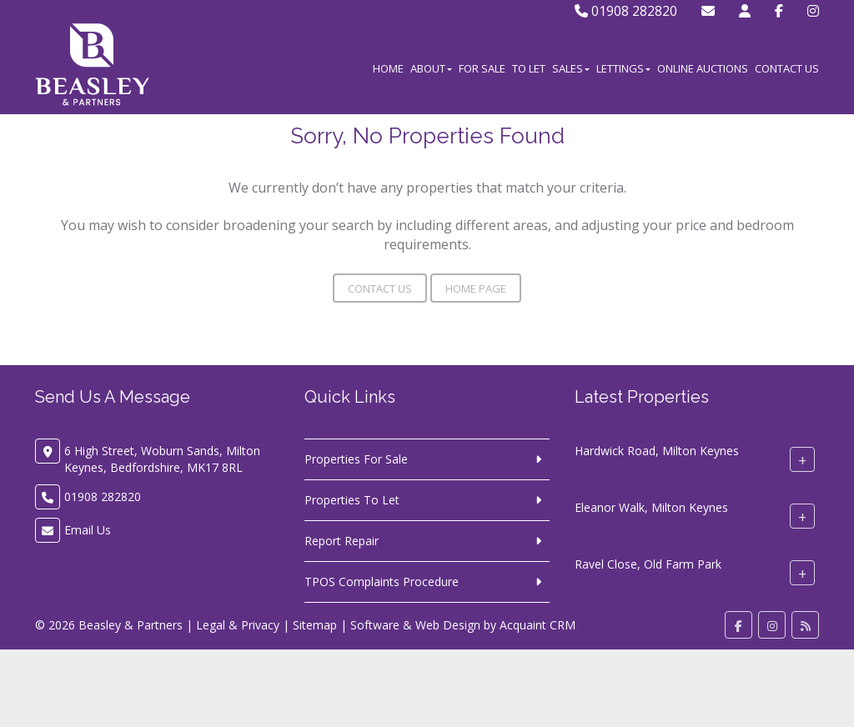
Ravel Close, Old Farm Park (648, 564)
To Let (528, 68)
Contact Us (787, 68)
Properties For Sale (356, 459)
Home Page (475, 288)
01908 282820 (626, 11)
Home (388, 68)
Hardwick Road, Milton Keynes (657, 451)
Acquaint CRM (537, 625)
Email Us (87, 530)
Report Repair (341, 541)
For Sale (482, 68)
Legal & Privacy (237, 625)
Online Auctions (702, 68)
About (431, 68)
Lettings (623, 68)
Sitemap (315, 625)
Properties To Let (351, 500)
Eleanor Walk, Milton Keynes (651, 507)
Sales (571, 68)
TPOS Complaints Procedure (381, 581)
